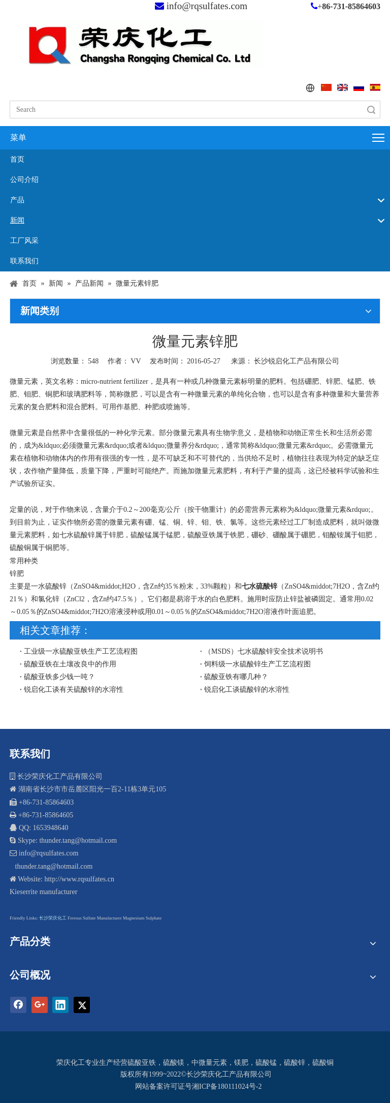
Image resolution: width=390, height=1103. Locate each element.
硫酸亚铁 (141, 1062)
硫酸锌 (294, 1062)
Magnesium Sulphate (142, 918)
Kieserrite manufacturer (43, 892)
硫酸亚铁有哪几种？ (236, 677)
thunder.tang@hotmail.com (52, 866)
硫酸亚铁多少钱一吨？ (59, 677)
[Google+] (39, 1005)
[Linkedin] (60, 1005)
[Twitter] (82, 1005)
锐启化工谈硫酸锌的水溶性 (246, 689)
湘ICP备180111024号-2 (227, 1086)
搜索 (371, 109)
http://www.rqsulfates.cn (79, 879)
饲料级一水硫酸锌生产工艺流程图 (257, 664)
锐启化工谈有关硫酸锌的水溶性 (73, 689)
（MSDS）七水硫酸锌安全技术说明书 (263, 651)
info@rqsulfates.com (207, 6)
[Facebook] (18, 1005)
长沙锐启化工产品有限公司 (296, 361)
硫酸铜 (323, 1062)
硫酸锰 (266, 1062)
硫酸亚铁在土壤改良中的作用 (70, 664)
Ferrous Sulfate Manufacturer (94, 918)
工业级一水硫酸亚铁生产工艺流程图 (81, 651)
